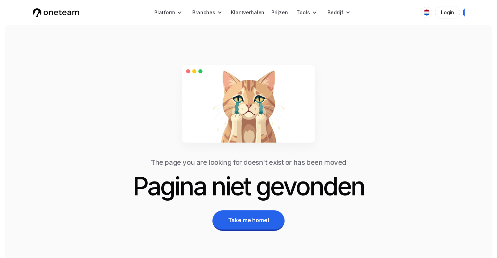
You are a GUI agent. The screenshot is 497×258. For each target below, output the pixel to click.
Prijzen (279, 12)
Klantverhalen (247, 12)
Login (447, 12)
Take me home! (248, 220)
